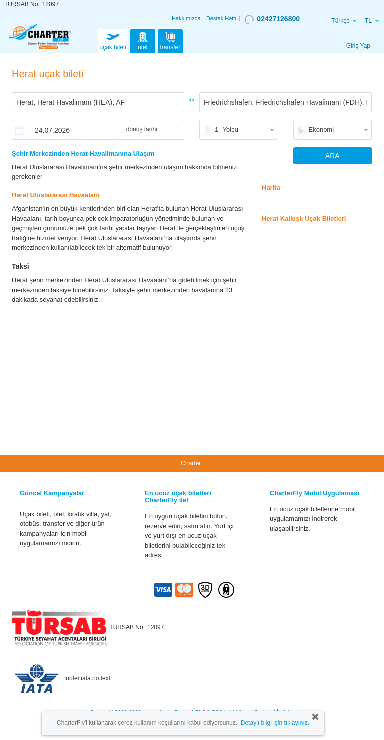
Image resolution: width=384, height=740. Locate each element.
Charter (191, 463)
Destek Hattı (221, 18)
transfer (170, 40)
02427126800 (272, 19)
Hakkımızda (186, 18)
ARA (333, 156)
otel (143, 40)
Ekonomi (321, 129)
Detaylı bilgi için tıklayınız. (275, 722)
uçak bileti (113, 40)
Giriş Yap (358, 45)
